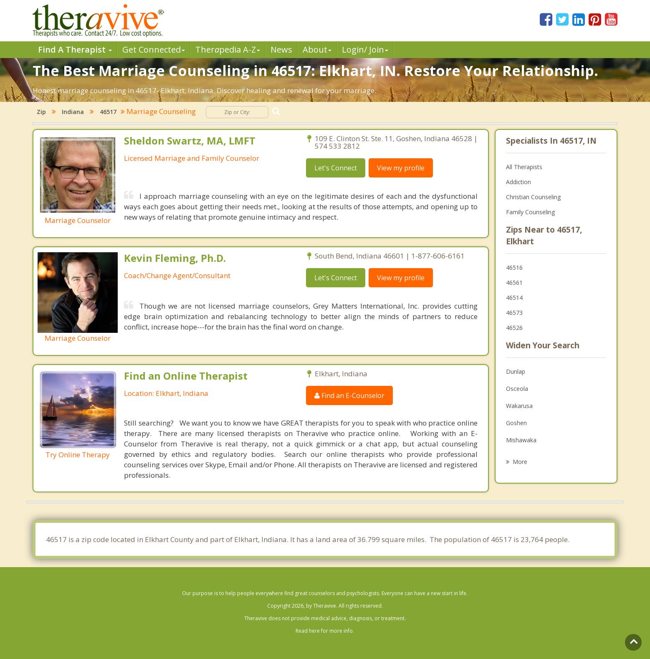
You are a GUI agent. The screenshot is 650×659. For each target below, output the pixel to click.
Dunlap (515, 371)
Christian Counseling (533, 197)
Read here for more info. (325, 630)
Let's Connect (335, 167)
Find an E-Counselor (349, 395)
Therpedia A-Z (227, 49)
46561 (514, 282)
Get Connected (153, 49)
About (317, 49)
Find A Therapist (75, 49)
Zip (41, 112)
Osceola (517, 389)
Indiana (73, 112)
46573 (514, 313)
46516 (514, 267)
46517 (108, 112)
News (281, 49)
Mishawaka (521, 440)
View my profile (401, 167)
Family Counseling (530, 212)
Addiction (518, 182)
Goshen (516, 423)
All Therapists (524, 167)
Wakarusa (519, 406)
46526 (514, 328)
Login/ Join (365, 49)
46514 (514, 298)
